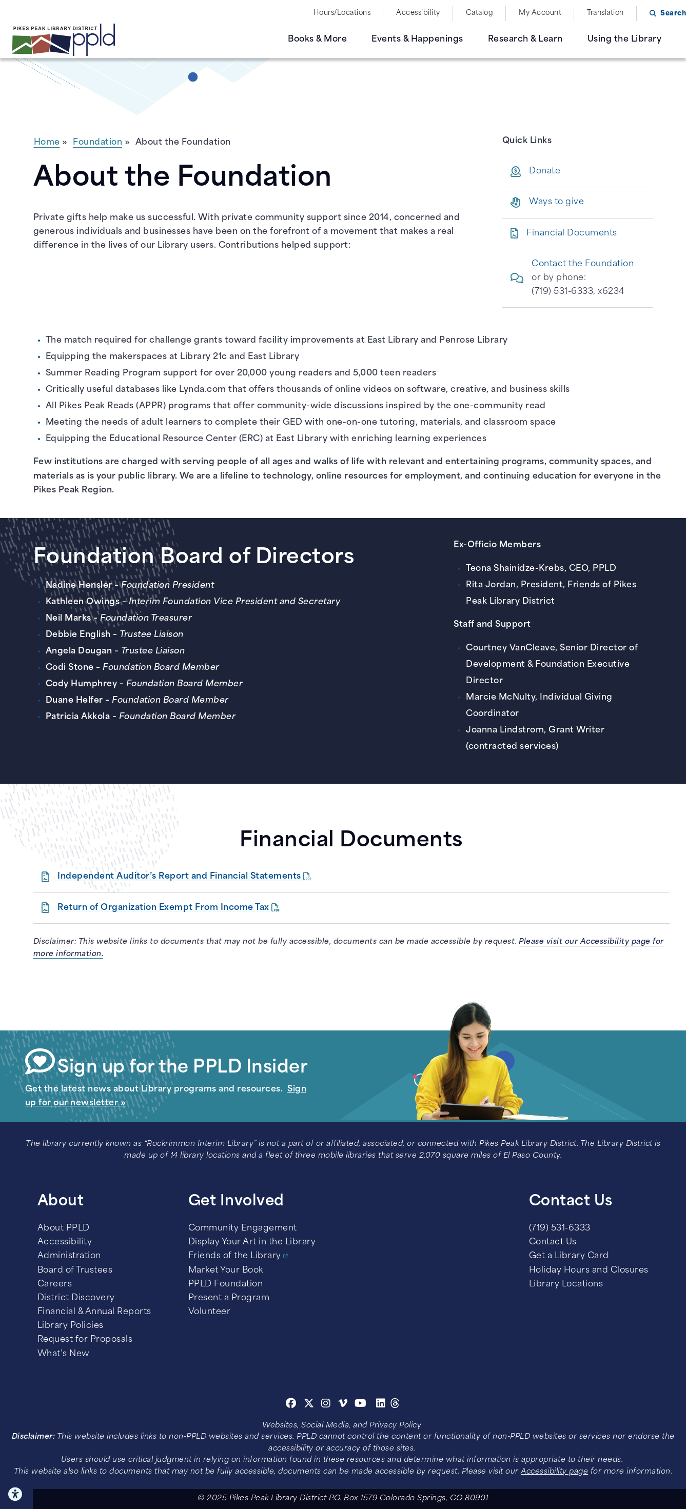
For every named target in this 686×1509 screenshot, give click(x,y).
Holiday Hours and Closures (589, 1270)
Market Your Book (225, 1270)
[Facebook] (291, 1405)
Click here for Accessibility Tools (16, 1494)
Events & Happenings (417, 39)
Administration (69, 1256)
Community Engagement (242, 1228)
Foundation (97, 142)
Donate (544, 171)
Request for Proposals (85, 1340)
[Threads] (395, 1405)
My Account (540, 13)
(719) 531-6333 (560, 1228)
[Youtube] (361, 1405)
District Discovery (76, 1298)
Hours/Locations (342, 13)
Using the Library (624, 39)
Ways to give (556, 202)
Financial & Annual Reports (94, 1312)
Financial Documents (571, 233)
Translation (605, 13)
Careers (54, 1284)
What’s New (63, 1354)
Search (673, 13)
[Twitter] (309, 1405)
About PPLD (63, 1228)
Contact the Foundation (583, 264)
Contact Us (553, 1242)
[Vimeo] (343, 1405)
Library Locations (566, 1284)
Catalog (480, 13)
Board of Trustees (75, 1270)
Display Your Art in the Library (252, 1242)
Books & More (317, 39)
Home (47, 142)
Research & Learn (525, 39)
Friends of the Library (234, 1256)
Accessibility (418, 13)
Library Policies (70, 1326)
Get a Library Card (569, 1256)
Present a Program (229, 1298)
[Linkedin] (381, 1405)
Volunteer (209, 1312)
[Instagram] (327, 1405)
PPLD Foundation (225, 1284)
